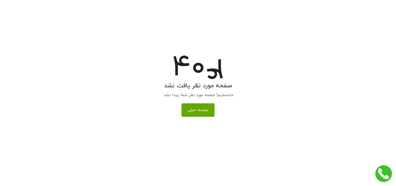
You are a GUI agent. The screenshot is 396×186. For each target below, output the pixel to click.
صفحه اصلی (198, 110)
